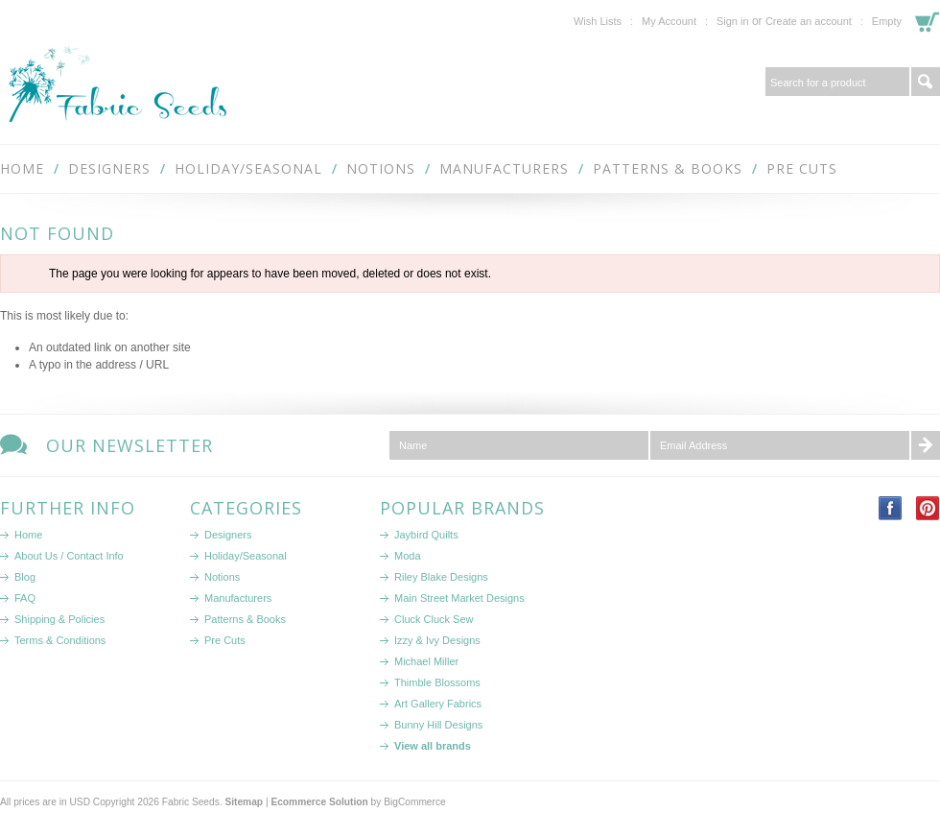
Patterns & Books (667, 168)
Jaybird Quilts (426, 534)
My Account (669, 21)
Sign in (733, 21)
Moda (407, 556)
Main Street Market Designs (459, 598)
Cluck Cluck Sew (434, 619)
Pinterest (928, 508)
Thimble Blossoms (437, 682)
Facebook (891, 508)
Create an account (808, 21)
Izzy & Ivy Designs (437, 640)
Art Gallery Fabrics (438, 703)
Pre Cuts (801, 168)
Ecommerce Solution (318, 802)
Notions (380, 168)
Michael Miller (426, 661)
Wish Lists (598, 21)
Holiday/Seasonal (248, 168)
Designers (109, 168)
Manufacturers (504, 168)
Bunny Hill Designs (438, 724)
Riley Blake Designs (441, 577)
